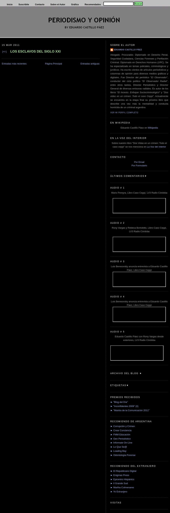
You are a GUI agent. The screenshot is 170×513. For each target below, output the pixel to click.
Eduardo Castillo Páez (128, 50)
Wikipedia (153, 127)
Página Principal (53, 63)
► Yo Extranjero (118, 491)
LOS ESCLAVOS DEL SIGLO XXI (35, 51)
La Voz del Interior (156, 146)
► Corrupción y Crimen (122, 426)
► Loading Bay (118, 451)
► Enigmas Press (119, 475)
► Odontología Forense (122, 455)
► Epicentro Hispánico (122, 479)
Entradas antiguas (89, 63)
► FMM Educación (120, 434)
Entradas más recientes (14, 63)
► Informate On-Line (121, 442)
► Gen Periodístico (120, 438)
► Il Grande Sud (119, 483)
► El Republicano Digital (123, 471)
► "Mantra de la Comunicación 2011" (130, 410)
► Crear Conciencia (120, 430)
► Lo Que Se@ (118, 446)
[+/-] (4, 51)
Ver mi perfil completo (124, 113)
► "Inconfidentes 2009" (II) (124, 406)
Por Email (139, 162)
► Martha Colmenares (122, 487)
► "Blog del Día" (119, 402)
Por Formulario (139, 165)
